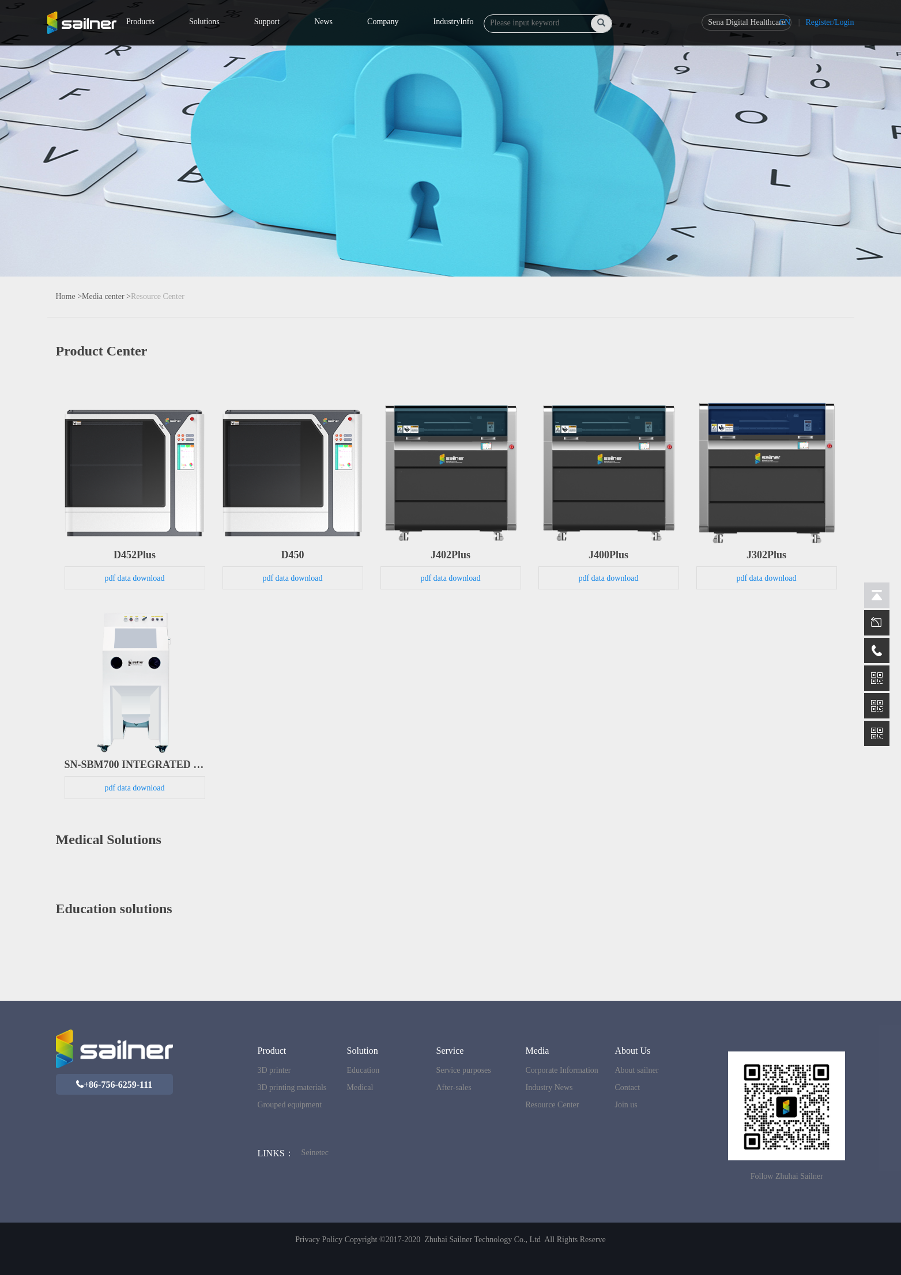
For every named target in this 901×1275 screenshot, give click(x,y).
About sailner (636, 1070)
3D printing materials (291, 1087)
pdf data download (134, 578)
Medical (359, 1087)
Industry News (548, 1087)
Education (362, 1070)
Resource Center (157, 296)
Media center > (106, 296)
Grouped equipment (289, 1104)
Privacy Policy (318, 1239)
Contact (627, 1087)
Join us (626, 1104)
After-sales (453, 1087)
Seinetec (315, 1152)
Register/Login (830, 22)
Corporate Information (561, 1070)
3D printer (274, 1070)
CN (784, 22)
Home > (69, 296)
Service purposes (463, 1070)
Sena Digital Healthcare (746, 22)
